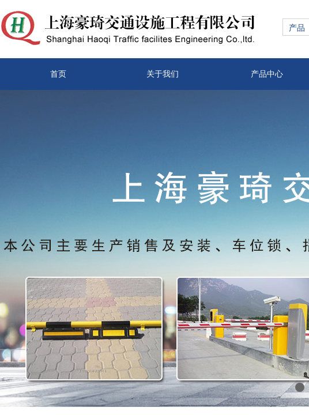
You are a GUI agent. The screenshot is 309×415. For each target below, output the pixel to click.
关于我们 (162, 74)
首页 (58, 74)
